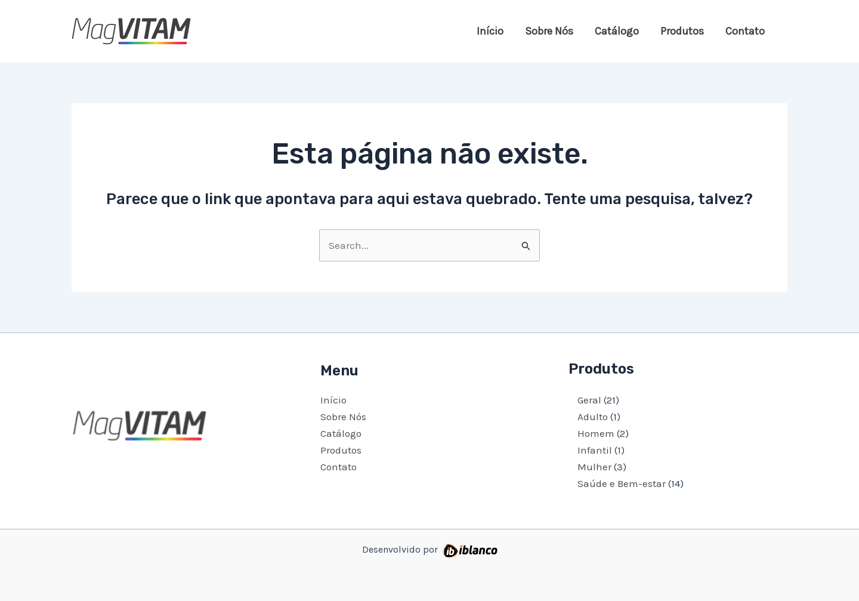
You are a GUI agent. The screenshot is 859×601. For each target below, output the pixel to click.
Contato (745, 31)
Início (490, 31)
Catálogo (617, 31)
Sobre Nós (549, 31)
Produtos (682, 31)
